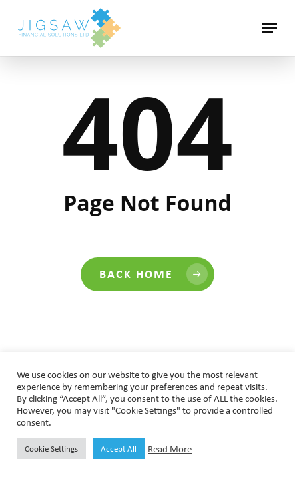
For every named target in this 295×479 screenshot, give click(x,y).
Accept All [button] (119, 448)
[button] (269, 28)
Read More (170, 449)
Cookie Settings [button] (51, 448)
